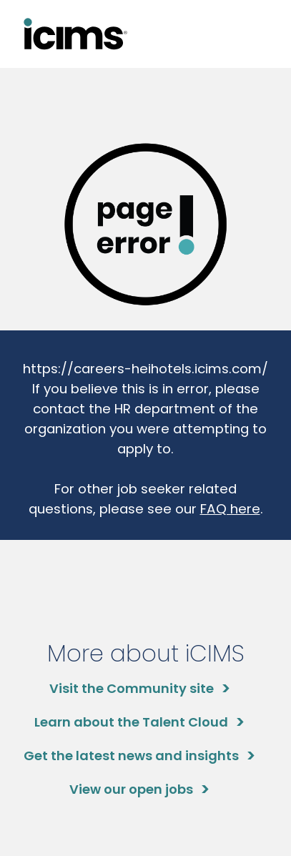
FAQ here (230, 508)
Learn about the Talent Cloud (131, 722)
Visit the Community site (131, 688)
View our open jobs (131, 789)
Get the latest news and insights (131, 755)
